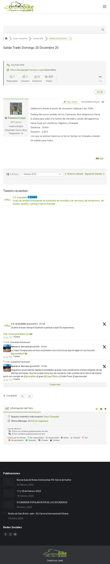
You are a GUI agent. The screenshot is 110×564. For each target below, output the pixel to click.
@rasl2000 (34, 346)
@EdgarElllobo (51, 376)
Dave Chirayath (51, 416)
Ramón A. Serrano (20, 346)
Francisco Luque (36, 70)
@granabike (32, 324)
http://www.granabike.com (16, 334)
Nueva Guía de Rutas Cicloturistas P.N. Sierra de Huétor (44, 480)
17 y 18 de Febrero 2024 (29, 491)
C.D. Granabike (18, 324)
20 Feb (42, 324)
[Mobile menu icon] (104, 6)
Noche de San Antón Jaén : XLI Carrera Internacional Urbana (38, 513)
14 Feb (44, 366)
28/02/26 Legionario (38, 421)
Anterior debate (74, 174)
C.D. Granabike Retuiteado (18, 342)
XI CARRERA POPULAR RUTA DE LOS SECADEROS (42, 502)
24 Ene (44, 346)
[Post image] (8, 482)
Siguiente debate (94, 174)
